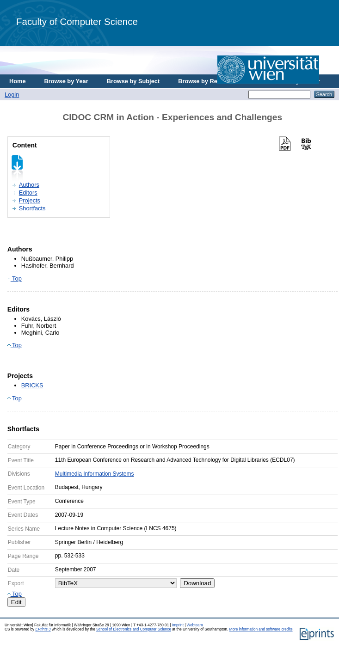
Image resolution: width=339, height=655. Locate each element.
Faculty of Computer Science (77, 21)
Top (14, 278)
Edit (16, 602)
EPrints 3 (42, 629)
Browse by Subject (133, 81)
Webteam (195, 625)
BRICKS (32, 385)
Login (12, 94)
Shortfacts (32, 208)
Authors (29, 184)
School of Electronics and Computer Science (133, 629)
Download (197, 583)
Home (17, 81)
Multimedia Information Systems (94, 474)
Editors (28, 192)
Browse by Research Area (214, 81)
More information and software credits (261, 629)
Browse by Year (66, 81)
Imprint (178, 625)
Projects (29, 200)
